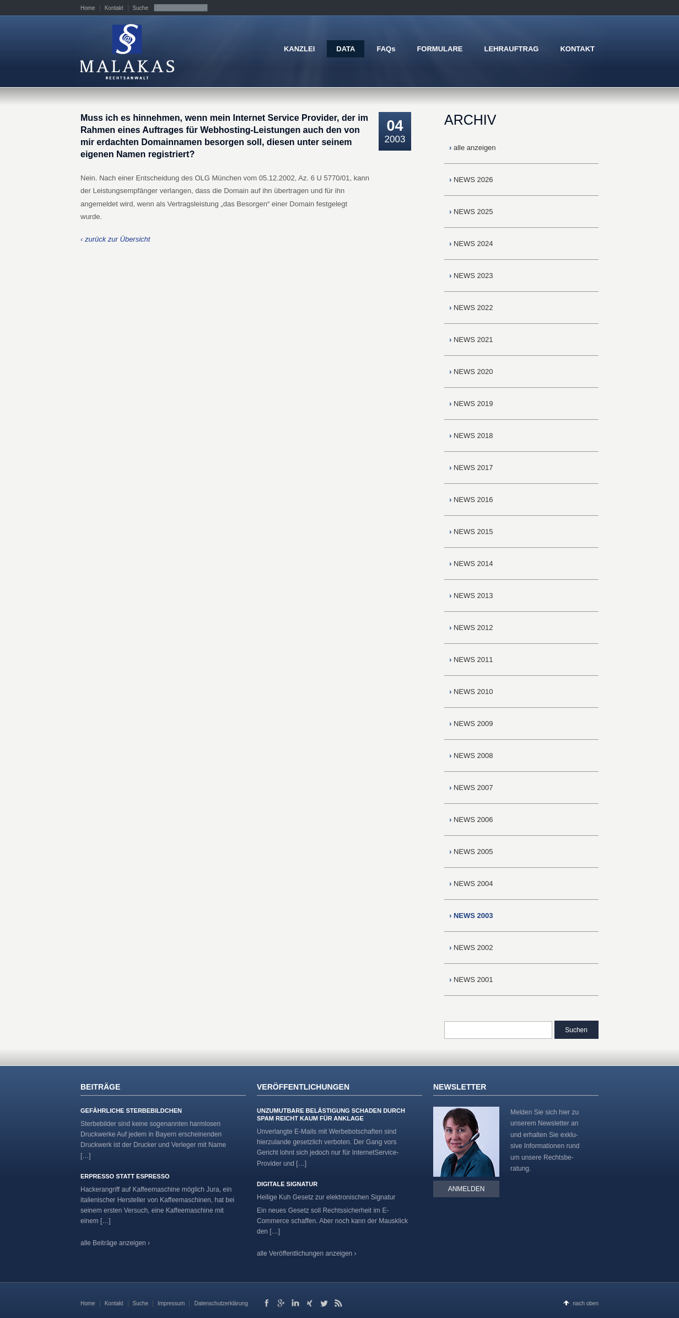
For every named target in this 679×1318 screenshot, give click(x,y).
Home (87, 8)
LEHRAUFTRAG (511, 49)
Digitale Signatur (287, 1184)
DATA (345, 49)
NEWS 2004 (471, 883)
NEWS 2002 (471, 947)
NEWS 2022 (471, 307)
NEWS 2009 (471, 723)
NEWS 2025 (471, 211)
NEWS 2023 (471, 275)
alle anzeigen (472, 147)
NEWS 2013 (471, 595)
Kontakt (114, 8)
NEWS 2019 (471, 403)
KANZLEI (299, 49)
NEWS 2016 (471, 499)
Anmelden (466, 1189)
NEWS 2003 (471, 915)
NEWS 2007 (471, 787)
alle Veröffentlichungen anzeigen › (307, 1253)
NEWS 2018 (471, 435)
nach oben (586, 1303)
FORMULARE (439, 49)
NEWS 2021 (471, 339)
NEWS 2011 (471, 659)
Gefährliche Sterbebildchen (131, 1110)
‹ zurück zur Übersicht (115, 239)
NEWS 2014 (471, 563)
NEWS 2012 (471, 627)
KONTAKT (577, 49)
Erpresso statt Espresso (125, 1176)
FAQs (385, 49)
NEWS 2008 (471, 755)
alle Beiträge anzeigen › (115, 1243)
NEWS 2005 (471, 851)
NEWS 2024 (471, 243)
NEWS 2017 (471, 467)
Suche (140, 8)
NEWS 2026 (471, 179)
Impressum (171, 1303)
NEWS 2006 (471, 819)
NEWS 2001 (471, 979)
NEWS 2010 (471, 691)
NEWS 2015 (471, 531)
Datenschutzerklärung (220, 1303)
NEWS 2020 (471, 371)
